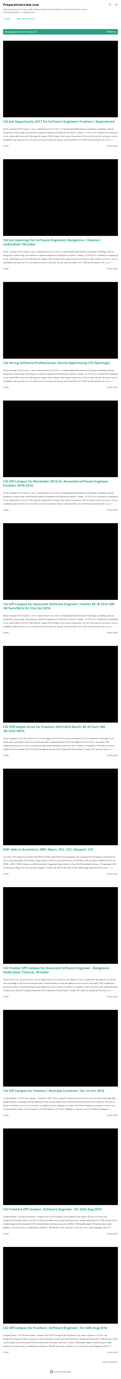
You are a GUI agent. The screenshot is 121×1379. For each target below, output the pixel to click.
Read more (112, 146)
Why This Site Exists (24, 18)
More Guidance (110, 1362)
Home (5, 18)
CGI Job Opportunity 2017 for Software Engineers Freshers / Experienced (59, 121)
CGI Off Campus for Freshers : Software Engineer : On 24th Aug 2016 (55, 1328)
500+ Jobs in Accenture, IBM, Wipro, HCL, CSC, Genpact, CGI (48, 849)
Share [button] (6, 146)
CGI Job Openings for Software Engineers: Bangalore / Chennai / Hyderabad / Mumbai (52, 242)
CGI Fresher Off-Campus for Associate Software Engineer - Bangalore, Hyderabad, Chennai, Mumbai (56, 970)
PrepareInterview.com (21, 4)
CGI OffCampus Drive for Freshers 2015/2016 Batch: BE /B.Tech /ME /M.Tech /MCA (54, 729)
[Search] (110, 4)
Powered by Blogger (60, 1371)
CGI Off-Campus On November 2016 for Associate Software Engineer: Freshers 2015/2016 (56, 483)
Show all (111, 31)
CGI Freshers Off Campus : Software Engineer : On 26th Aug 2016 (52, 1209)
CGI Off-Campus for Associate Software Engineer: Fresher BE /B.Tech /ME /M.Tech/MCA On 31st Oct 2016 (59, 606)
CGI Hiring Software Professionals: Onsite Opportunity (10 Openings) (56, 363)
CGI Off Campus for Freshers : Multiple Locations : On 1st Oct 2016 (53, 1091)
